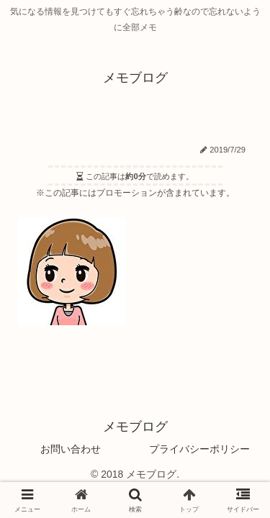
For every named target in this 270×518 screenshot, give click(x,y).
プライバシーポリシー (199, 449)
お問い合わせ (70, 449)
